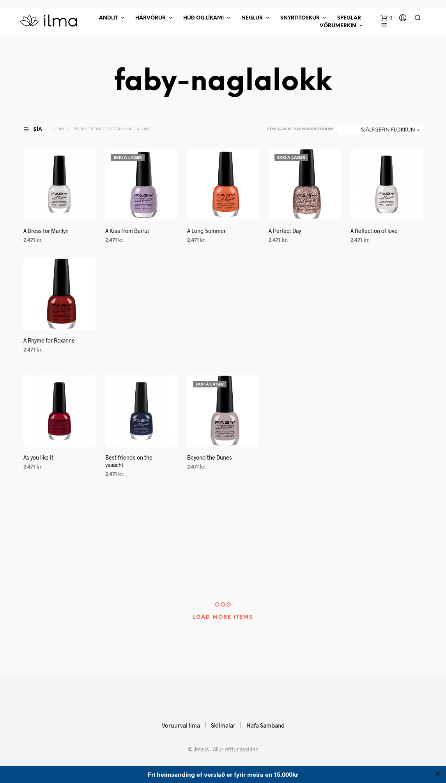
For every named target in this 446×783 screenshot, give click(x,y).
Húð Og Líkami (203, 18)
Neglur (252, 18)
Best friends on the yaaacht (129, 460)
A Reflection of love (375, 228)
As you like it (38, 457)
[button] (386, 18)
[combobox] (380, 130)
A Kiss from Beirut (127, 230)
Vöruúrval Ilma (181, 725)
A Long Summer (206, 230)
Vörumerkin (338, 25)
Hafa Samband (265, 725)
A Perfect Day (285, 230)
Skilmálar (223, 725)
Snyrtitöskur (300, 18)
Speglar (349, 18)
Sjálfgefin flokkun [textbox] (388, 130)
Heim (58, 129)
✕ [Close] (437, 774)
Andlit (108, 18)
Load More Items (223, 617)
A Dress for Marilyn (46, 230)
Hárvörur (150, 18)
